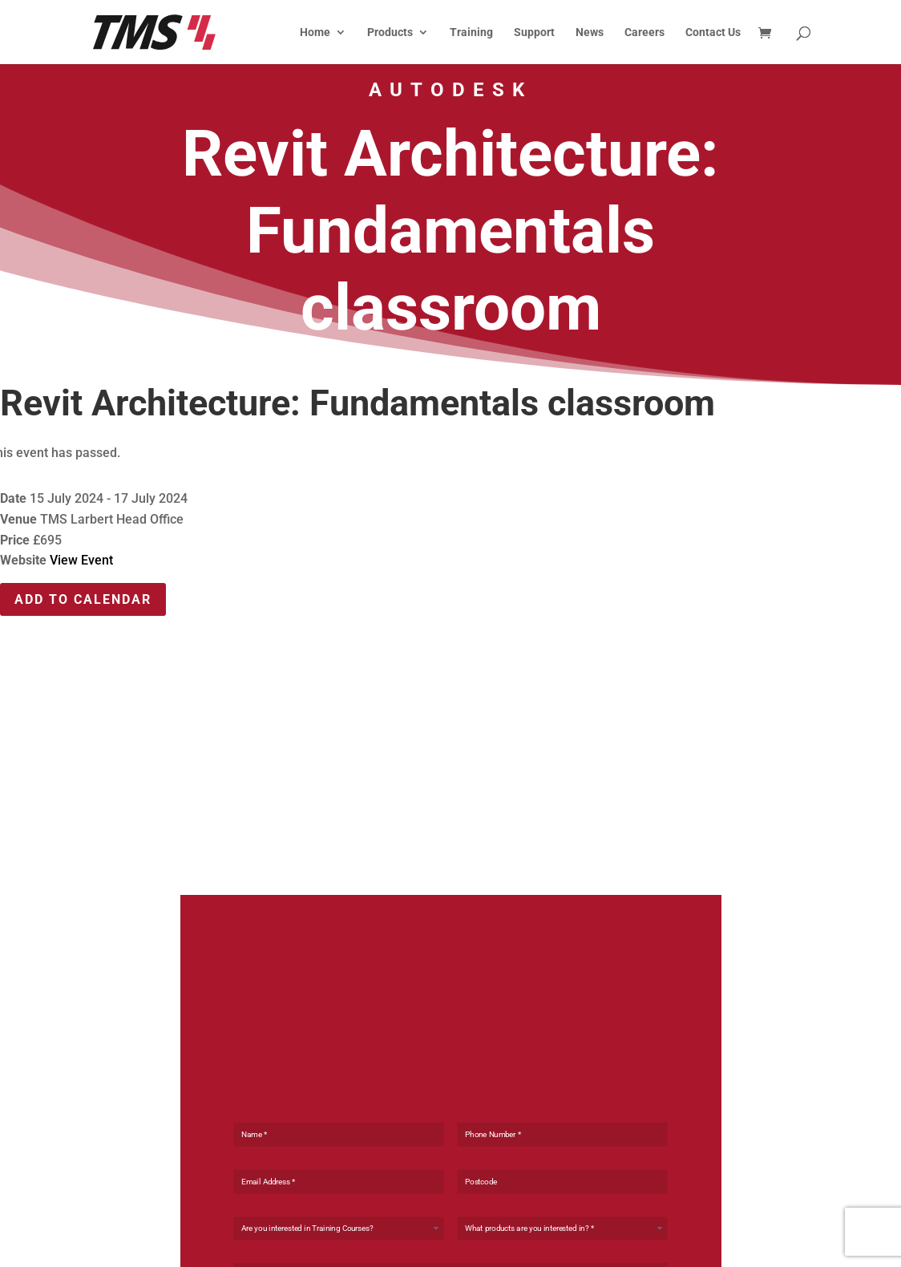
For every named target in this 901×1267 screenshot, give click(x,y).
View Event (81, 560)
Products (390, 32)
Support (534, 32)
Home (315, 32)
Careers (644, 32)
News (590, 32)
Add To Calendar (83, 599)
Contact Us (713, 32)
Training (471, 32)
